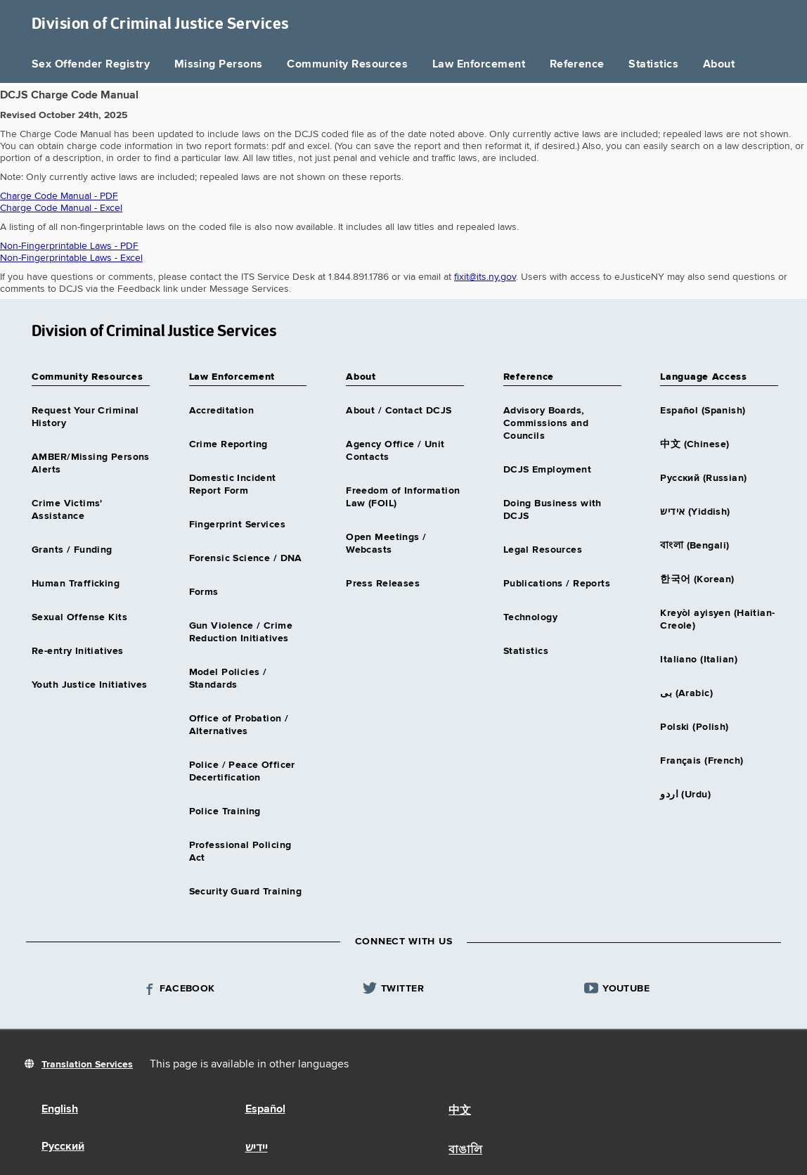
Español (265, 1109)
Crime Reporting (228, 444)
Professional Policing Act (240, 851)
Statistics (653, 64)
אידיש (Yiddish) (695, 512)
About (719, 64)
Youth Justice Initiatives (90, 685)
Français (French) (701, 761)
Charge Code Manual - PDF (59, 196)
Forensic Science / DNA (245, 558)
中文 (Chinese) (694, 444)
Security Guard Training (245, 892)
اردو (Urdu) (685, 795)
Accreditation (221, 411)
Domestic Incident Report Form (232, 484)
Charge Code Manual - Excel (61, 208)
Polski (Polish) (694, 727)
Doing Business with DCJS (552, 510)
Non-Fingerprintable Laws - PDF (69, 246)
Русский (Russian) (703, 478)
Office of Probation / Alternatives (239, 725)
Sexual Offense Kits (79, 617)
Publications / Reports (556, 584)
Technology (530, 617)
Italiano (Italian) (698, 659)
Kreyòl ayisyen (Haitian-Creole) (717, 619)
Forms (204, 592)
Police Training (225, 811)
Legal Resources (542, 550)
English (59, 1109)
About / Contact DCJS (398, 411)
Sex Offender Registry (91, 64)
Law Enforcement (478, 64)
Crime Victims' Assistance (67, 510)
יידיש (256, 1148)
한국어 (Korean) (697, 579)
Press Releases (383, 584)
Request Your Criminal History (85, 417)
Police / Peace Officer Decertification (242, 771)
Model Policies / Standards (228, 678)
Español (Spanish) (702, 411)
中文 (459, 1111)
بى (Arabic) (686, 693)
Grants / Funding (72, 550)
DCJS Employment (547, 470)
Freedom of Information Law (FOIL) (403, 497)
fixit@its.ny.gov (485, 277)
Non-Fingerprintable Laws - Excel (71, 258)
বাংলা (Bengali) (694, 546)
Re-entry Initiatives (77, 651)
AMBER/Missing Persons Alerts (91, 463)
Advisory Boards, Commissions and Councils (545, 423)
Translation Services (87, 1065)
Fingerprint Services (237, 524)
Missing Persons (218, 64)
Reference (577, 64)
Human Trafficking (76, 584)
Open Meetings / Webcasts (386, 543)
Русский (62, 1146)
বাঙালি (465, 1150)
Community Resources (347, 64)
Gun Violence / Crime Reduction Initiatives (240, 632)
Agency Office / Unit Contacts (395, 450)
